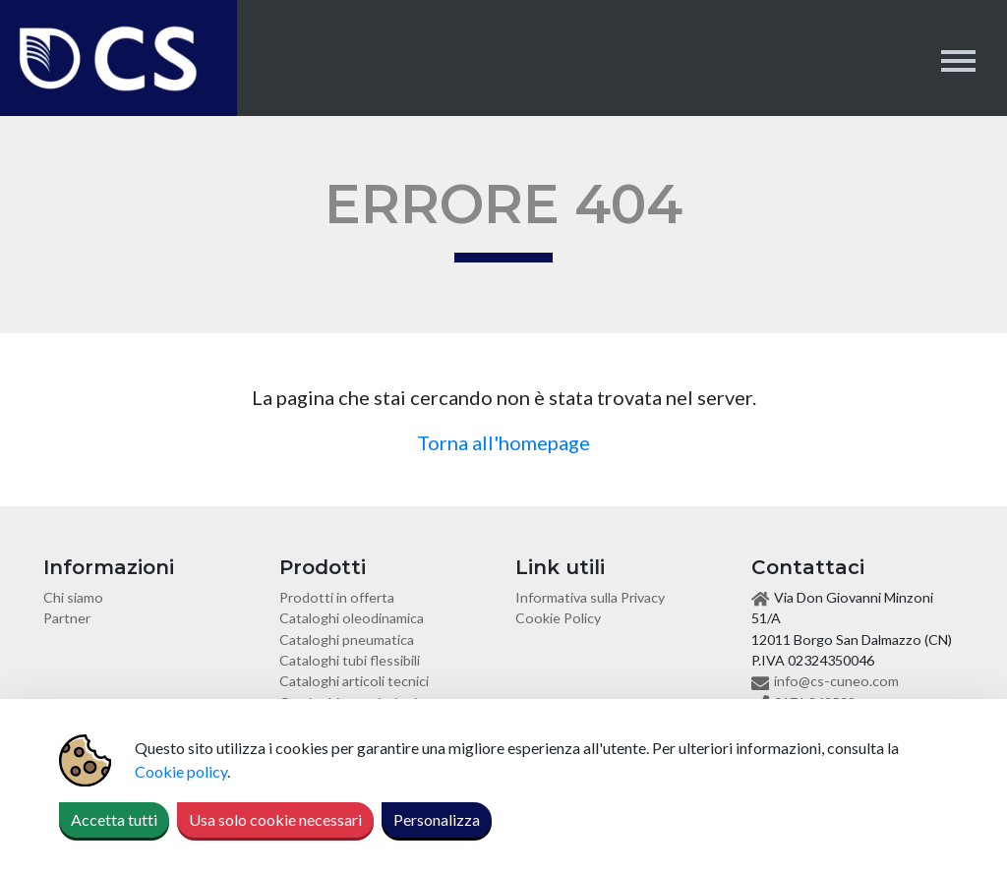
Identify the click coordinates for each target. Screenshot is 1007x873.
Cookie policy (181, 771)
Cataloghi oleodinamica (351, 618)
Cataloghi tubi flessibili (349, 660)
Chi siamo (73, 597)
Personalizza (436, 819)
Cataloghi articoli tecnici (354, 680)
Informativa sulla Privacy (590, 597)
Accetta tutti (114, 819)
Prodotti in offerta (336, 597)
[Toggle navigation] (958, 58)
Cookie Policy (558, 618)
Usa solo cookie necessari (275, 819)
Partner (66, 618)
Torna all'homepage (503, 442)
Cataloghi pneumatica (346, 639)
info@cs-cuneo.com (836, 680)
